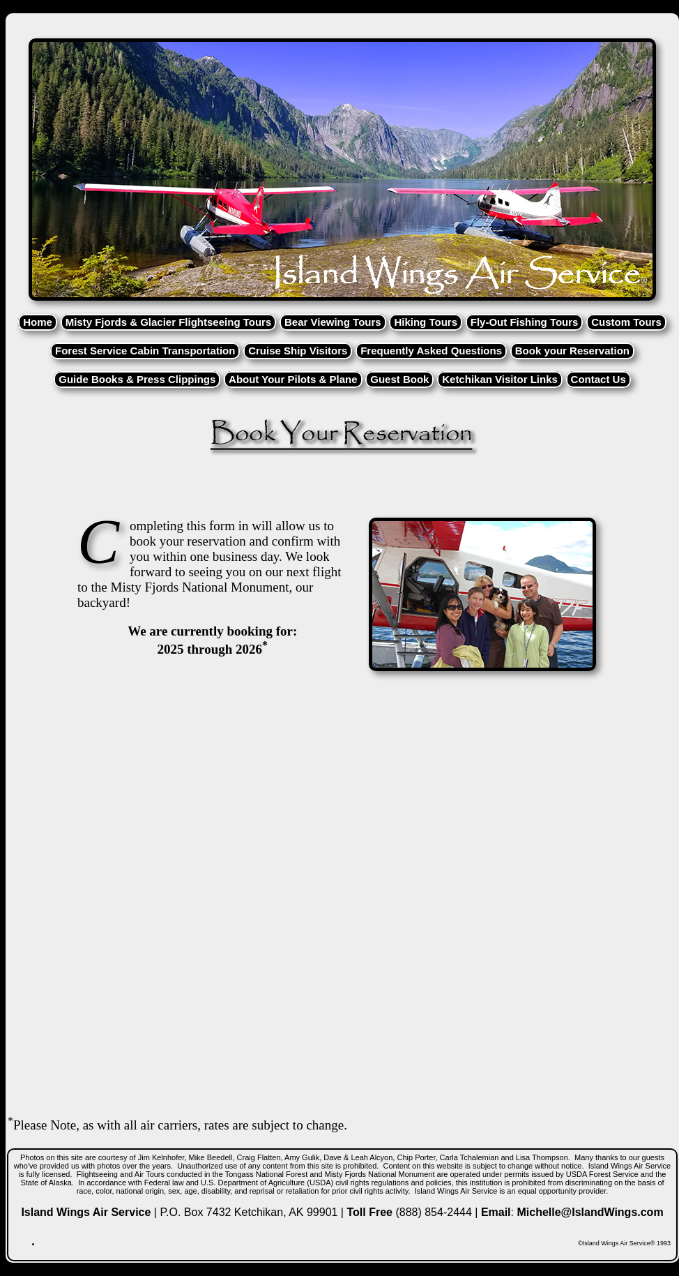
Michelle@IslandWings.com (590, 1212)
